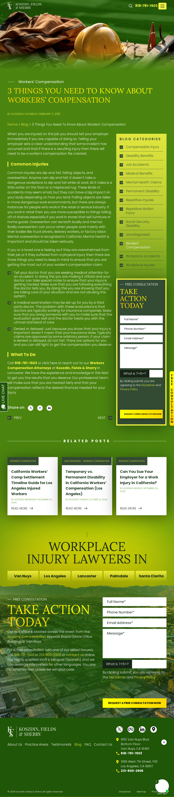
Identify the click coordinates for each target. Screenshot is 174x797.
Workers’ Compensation (26, 636)
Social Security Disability (137, 223)
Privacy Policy (129, 389)
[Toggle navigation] (162, 6)
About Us (14, 744)
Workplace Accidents (143, 256)
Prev (18, 418)
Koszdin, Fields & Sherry (76, 368)
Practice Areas (36, 744)
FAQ (87, 744)
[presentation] (146, 401)
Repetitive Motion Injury (140, 211)
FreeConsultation (172, 398)
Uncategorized (138, 234)
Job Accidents (137, 164)
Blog (24, 124)
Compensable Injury (142, 147)
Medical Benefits (139, 173)
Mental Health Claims (143, 182)
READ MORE (19, 508)
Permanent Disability (142, 191)
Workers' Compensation (41, 81)
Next (102, 418)
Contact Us (103, 744)
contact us (75, 655)
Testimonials (61, 744)
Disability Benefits (139, 155)
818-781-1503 (146, 5)
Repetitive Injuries (140, 200)
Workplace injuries (140, 265)
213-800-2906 (50, 655)
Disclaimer (148, 385)
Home (12, 124)
